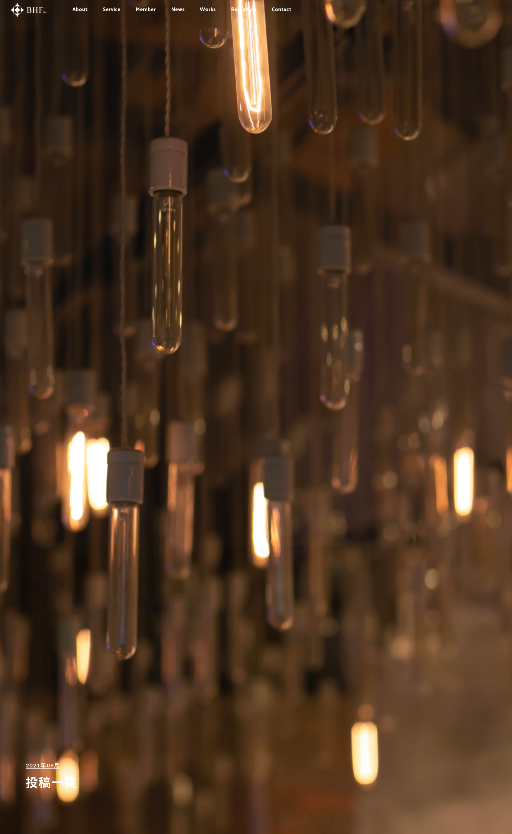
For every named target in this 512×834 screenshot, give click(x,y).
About (80, 9)
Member (146, 9)
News (178, 9)
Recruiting (244, 9)
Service (112, 9)
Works (208, 9)
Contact (281, 9)
